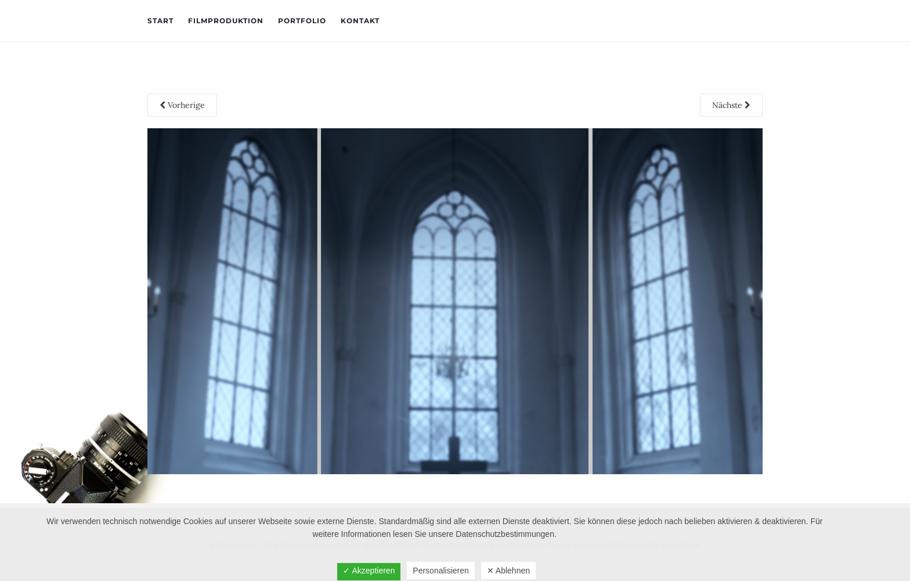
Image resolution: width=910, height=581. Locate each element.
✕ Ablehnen (508, 570)
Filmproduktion (225, 20)
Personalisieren (441, 570)
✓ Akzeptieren (369, 570)
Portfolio (302, 20)
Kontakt (360, 20)
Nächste (731, 105)
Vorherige (182, 105)
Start (160, 20)
